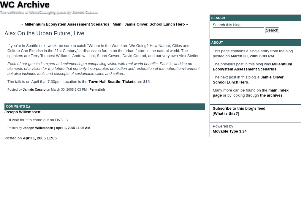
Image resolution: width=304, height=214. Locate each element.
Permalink (97, 89)
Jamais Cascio (34, 89)
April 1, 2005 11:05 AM (73, 128)
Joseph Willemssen (22, 112)
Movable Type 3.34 (230, 131)
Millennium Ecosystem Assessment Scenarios (252, 66)
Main (117, 24)
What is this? (226, 113)
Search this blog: (227, 25)
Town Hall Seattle (104, 81)
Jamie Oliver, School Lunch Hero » (156, 24)
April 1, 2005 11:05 (39, 138)
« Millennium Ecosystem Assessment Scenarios (65, 24)
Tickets (129, 81)
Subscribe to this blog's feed (239, 108)
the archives (271, 95)
